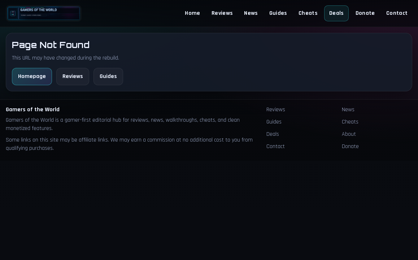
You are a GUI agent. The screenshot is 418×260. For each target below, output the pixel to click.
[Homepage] (44, 13)
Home (192, 13)
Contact (397, 13)
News (251, 13)
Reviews (222, 13)
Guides (278, 13)
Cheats (308, 13)
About (349, 134)
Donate (365, 13)
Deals (336, 13)
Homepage (32, 76)
